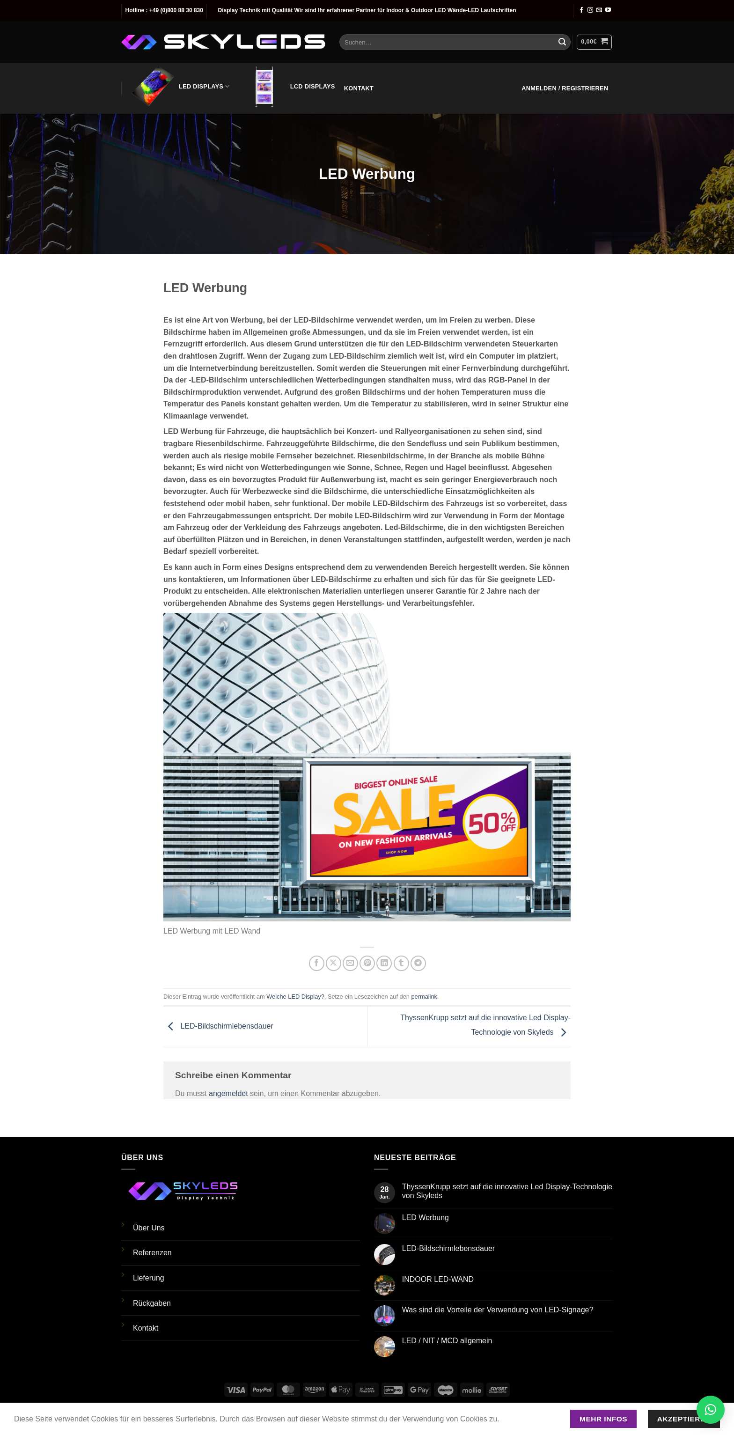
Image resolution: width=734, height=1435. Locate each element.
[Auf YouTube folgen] (608, 10)
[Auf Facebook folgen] (581, 10)
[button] (594, 42)
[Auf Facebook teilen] (316, 963)
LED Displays (180, 86)
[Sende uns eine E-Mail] (599, 10)
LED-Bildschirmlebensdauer (218, 1026)
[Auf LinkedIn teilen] (384, 963)
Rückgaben (152, 1303)
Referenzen (152, 1253)
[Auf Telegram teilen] (418, 963)
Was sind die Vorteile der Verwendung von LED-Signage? (498, 1310)
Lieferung (148, 1278)
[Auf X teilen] (333, 963)
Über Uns (149, 1228)
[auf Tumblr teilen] (401, 963)
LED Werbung (425, 1218)
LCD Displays (288, 86)
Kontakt (359, 88)
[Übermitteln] (562, 42)
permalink (424, 996)
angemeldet (228, 1093)
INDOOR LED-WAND (438, 1279)
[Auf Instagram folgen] (590, 10)
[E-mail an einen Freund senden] (350, 963)
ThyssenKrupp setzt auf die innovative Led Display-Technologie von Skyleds (507, 1191)
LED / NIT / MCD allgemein (447, 1341)
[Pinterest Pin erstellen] (367, 963)
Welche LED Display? (295, 996)
